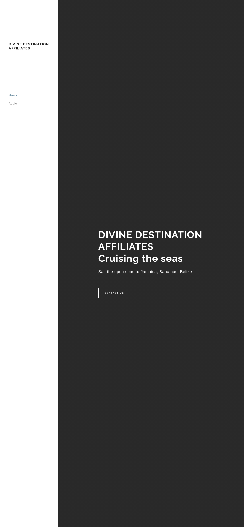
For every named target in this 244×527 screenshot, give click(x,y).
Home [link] (13, 95)
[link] (29, 48)
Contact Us (114, 293)
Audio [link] (13, 103)
